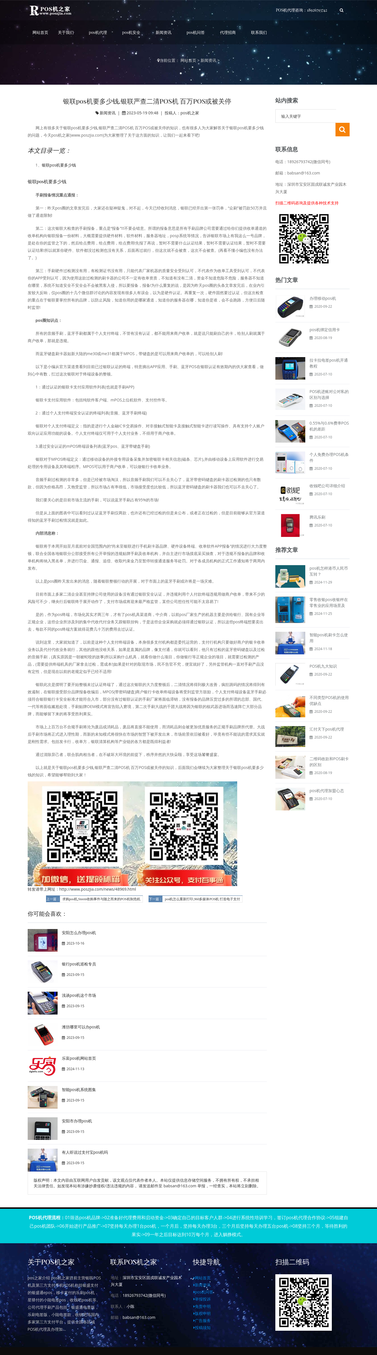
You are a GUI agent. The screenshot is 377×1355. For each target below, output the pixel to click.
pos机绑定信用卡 (325, 316)
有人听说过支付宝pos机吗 (85, 1152)
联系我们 (259, 32)
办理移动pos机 (323, 284)
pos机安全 (131, 32)
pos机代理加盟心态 (327, 777)
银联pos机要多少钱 (59, 165)
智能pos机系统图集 (79, 1089)
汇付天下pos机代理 (327, 715)
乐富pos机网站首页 (79, 1058)
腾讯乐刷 (317, 503)
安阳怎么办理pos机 (79, 932)
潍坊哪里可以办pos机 (81, 1027)
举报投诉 (202, 1299)
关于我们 (66, 32)
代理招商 (228, 32)
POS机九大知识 (323, 652)
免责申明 (202, 1306)
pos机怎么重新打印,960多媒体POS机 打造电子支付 (202, 899)
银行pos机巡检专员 (79, 964)
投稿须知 (202, 1327)
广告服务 (202, 1320)
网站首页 (40, 32)
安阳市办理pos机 (77, 1121)
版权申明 (202, 1313)
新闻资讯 (163, 32)
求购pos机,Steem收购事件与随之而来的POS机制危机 (101, 899)
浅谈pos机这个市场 (79, 995)
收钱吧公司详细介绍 (327, 472)
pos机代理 (98, 32)
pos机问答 (196, 32)
